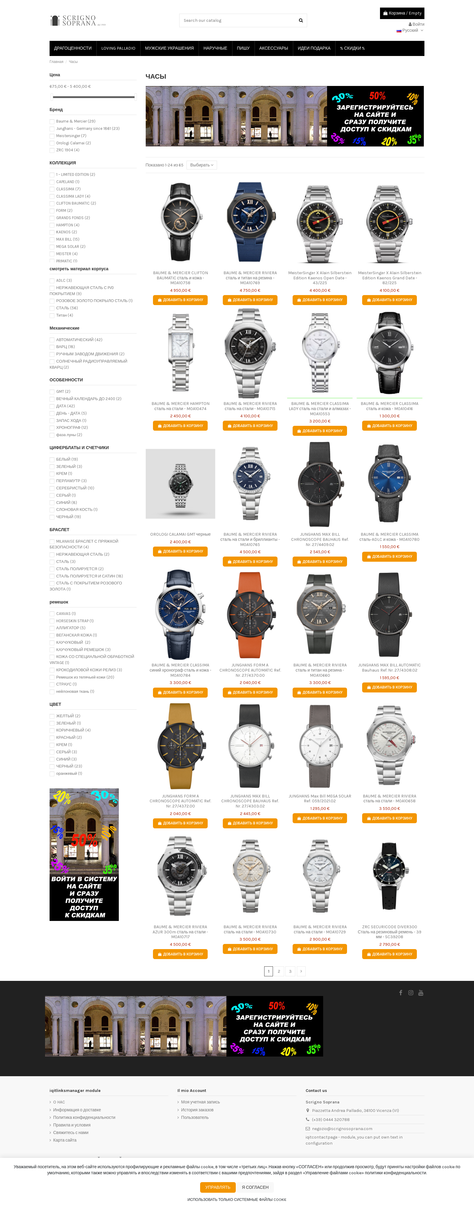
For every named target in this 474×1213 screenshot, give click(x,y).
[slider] (51, 97)
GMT (63, 391)
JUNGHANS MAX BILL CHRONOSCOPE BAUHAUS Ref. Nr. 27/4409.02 (320, 539)
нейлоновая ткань (75, 691)
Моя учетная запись (200, 1102)
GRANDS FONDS (73, 217)
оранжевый (69, 773)
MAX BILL (68, 239)
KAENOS (66, 232)
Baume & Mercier (76, 121)
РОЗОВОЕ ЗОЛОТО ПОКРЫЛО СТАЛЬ (94, 300)
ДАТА (65, 406)
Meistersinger (71, 135)
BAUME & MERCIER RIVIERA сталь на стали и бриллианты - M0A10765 (250, 539)
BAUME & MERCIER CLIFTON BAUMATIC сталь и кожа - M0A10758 (180, 278)
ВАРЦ (65, 346)
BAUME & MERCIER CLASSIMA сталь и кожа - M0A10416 (389, 406)
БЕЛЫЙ (67, 459)
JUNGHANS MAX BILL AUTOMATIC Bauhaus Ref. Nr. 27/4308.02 (389, 667)
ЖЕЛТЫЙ (68, 716)
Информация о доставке (77, 1110)
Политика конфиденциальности (84, 1117)
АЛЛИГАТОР (71, 628)
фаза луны (69, 434)
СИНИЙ (66, 502)
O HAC (59, 1102)
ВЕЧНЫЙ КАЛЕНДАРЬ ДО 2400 (89, 398)
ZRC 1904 (68, 150)
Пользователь (195, 1117)
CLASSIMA (68, 189)
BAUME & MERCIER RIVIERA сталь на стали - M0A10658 (389, 799)
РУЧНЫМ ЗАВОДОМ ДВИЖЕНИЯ (90, 354)
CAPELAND (68, 181)
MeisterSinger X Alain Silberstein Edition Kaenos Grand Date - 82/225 (389, 278)
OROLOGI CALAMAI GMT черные (180, 534)
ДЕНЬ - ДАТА (71, 413)
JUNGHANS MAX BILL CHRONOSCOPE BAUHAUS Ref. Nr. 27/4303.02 (250, 801)
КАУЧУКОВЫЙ (73, 642)
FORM (64, 210)
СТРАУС (66, 684)
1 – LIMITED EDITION (75, 174)
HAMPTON (68, 225)
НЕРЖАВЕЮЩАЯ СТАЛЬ (82, 554)
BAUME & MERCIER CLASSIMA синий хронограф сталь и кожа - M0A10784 (180, 670)
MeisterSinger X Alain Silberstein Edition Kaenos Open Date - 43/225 (320, 278)
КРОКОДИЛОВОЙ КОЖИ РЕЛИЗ (89, 670)
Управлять (217, 1187)
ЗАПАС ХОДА (71, 420)
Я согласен (255, 1187)
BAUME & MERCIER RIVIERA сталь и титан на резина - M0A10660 (320, 670)
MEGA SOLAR (71, 246)
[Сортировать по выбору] (202, 165)
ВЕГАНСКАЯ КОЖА (76, 635)
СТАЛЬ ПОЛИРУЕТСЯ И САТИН (89, 576)
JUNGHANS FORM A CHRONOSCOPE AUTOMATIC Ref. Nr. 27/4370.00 (250, 670)
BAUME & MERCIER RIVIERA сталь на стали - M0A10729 (320, 929)
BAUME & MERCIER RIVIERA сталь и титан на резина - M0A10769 (250, 278)
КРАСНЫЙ (69, 737)
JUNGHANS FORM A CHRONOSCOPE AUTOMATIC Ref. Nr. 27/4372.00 (180, 801)
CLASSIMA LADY (73, 196)
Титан (64, 315)
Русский (410, 30)
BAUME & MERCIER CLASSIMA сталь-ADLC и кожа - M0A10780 (389, 537)
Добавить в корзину (180, 300)
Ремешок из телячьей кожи (85, 677)
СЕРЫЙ (66, 495)
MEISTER (67, 253)
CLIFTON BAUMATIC (76, 203)
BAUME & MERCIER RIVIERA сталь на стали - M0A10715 (250, 406)
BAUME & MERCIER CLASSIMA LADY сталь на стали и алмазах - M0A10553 (320, 408)
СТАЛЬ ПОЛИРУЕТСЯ (80, 569)
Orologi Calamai (73, 143)
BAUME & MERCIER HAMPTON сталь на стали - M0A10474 (180, 406)
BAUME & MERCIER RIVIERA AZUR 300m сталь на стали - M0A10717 (180, 932)
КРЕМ (64, 473)
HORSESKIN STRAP (75, 621)
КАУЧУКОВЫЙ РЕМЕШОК (83, 649)
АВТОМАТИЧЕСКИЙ (79, 339)
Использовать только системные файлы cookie (237, 1200)
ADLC (64, 280)
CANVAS (66, 613)
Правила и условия (71, 1125)
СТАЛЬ (67, 308)
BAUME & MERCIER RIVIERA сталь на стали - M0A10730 (250, 929)
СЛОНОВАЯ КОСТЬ (77, 509)
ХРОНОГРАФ (72, 427)
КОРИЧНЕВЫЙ (73, 730)
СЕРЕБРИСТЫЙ (75, 488)
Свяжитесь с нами (70, 1132)
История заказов (197, 1110)
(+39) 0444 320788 (331, 1119)
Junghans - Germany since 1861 (88, 128)
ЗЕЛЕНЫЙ (69, 466)
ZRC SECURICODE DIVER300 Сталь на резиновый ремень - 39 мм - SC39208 (389, 932)
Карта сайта (64, 1140)
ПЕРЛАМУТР (71, 480)
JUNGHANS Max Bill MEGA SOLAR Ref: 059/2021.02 (320, 799)
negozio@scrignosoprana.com (342, 1128)
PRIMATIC (66, 261)
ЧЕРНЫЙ (68, 516)
